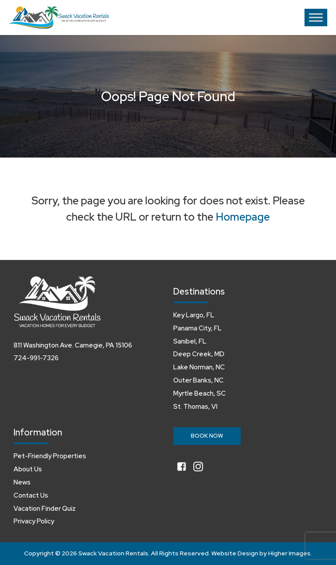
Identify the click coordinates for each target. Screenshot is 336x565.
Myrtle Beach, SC (199, 393)
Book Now (207, 435)
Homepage (243, 217)
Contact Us (31, 495)
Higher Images (289, 553)
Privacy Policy (34, 521)
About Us (28, 469)
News (22, 482)
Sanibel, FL (189, 341)
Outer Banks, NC (198, 380)
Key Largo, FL (193, 315)
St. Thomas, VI (195, 406)
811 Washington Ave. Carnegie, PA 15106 (73, 345)
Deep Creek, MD (198, 354)
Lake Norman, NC (199, 367)
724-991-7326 (36, 358)
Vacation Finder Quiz (45, 508)
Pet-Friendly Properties (50, 456)
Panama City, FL (197, 328)
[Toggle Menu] (316, 17)
